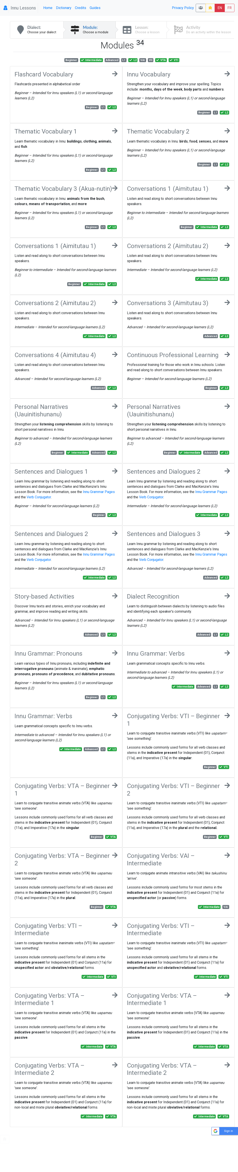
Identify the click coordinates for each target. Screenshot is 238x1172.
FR (229, 8)
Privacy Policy (183, 8)
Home (47, 8)
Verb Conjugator (39, 497)
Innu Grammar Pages (99, 492)
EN (220, 8)
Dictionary (63, 8)
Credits (80, 8)
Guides (95, 8)
